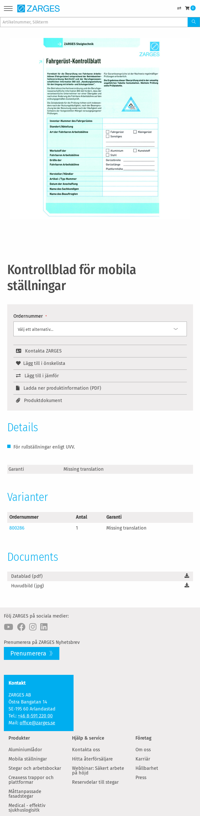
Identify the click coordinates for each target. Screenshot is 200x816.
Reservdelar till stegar (95, 782)
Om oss (143, 750)
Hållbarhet (146, 768)
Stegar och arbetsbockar (35, 768)
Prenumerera (29, 653)
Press (140, 777)
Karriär (142, 759)
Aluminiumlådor (25, 750)
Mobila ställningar (28, 759)
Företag (143, 738)
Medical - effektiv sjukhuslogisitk (27, 808)
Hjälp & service (88, 738)
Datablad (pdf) (27, 576)
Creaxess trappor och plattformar (31, 780)
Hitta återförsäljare (92, 759)
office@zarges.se (37, 723)
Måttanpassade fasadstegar (25, 794)
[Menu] (8, 9)
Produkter (19, 738)
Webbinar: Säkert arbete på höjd (98, 770)
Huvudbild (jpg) (27, 586)
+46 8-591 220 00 (35, 716)
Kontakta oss (86, 750)
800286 (17, 528)
